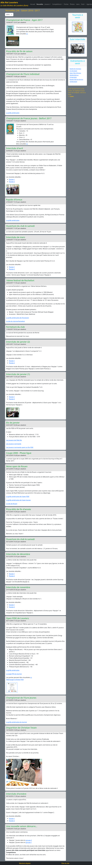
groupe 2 (29, 840)
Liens (78, 4)
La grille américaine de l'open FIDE (17, 497)
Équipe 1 (12, 179)
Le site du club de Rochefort (15, 321)
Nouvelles (40, 4)
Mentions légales (25, 863)
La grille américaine (12, 113)
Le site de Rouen (11, 504)
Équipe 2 (12, 182)
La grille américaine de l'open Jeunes (18, 500)
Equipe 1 (12, 605)
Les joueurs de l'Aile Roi (14, 440)
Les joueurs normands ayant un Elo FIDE (19, 447)
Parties (66, 4)
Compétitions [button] (56, 4)
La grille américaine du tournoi (16, 722)
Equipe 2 (12, 607)
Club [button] (82, 4)
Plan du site (65, 863)
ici (27, 34)
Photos (72, 4)
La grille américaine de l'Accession (17, 318)
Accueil (32, 4)
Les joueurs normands (13, 444)
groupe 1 (29, 842)
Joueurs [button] (47, 4)
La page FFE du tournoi (14, 674)
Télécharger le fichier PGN (15, 680)
